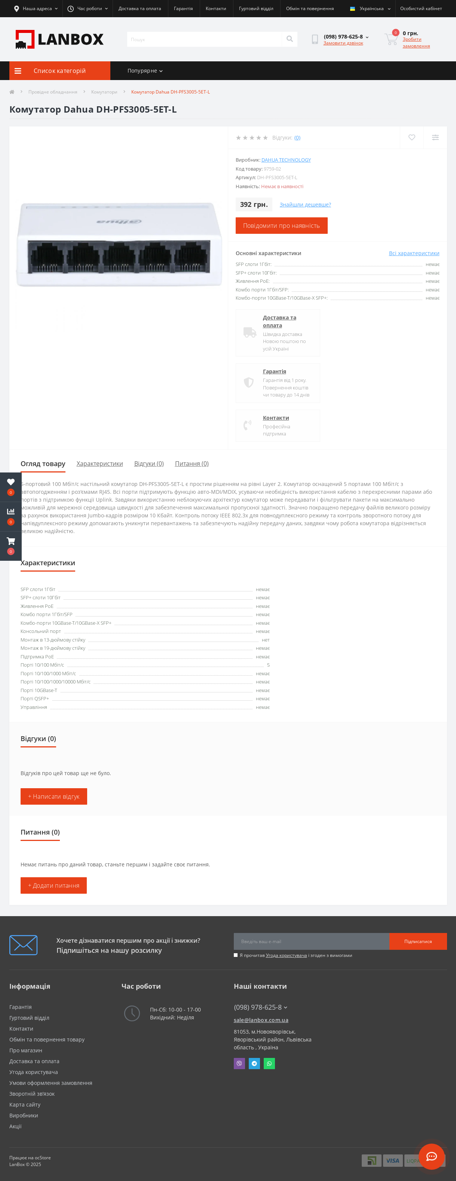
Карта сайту (24, 1104)
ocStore (43, 1157)
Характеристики (100, 463)
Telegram (254, 1063)
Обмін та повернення (310, 8)
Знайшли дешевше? (305, 204)
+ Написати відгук (54, 796)
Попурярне (145, 70)
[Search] (289, 39)
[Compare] (435, 137)
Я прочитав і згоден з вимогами (296, 955)
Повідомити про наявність (281, 225)
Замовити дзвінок (343, 43)
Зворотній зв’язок (32, 1093)
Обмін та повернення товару (47, 1039)
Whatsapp (269, 1063)
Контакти (216, 8)
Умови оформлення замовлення (50, 1082)
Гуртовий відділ (256, 8)
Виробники (23, 1115)
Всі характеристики (414, 253)
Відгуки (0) (149, 463)
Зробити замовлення (416, 42)
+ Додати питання (54, 885)
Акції (15, 1126)
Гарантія (183, 8)
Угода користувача (286, 955)
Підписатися (418, 941)
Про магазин (25, 1050)
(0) (297, 137)
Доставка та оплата (140, 8)
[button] (11, 546)
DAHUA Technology (286, 159)
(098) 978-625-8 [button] (260, 1007)
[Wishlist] (411, 137)
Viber (239, 1063)
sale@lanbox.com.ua (261, 1020)
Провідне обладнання (52, 92)
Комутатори (104, 92)
